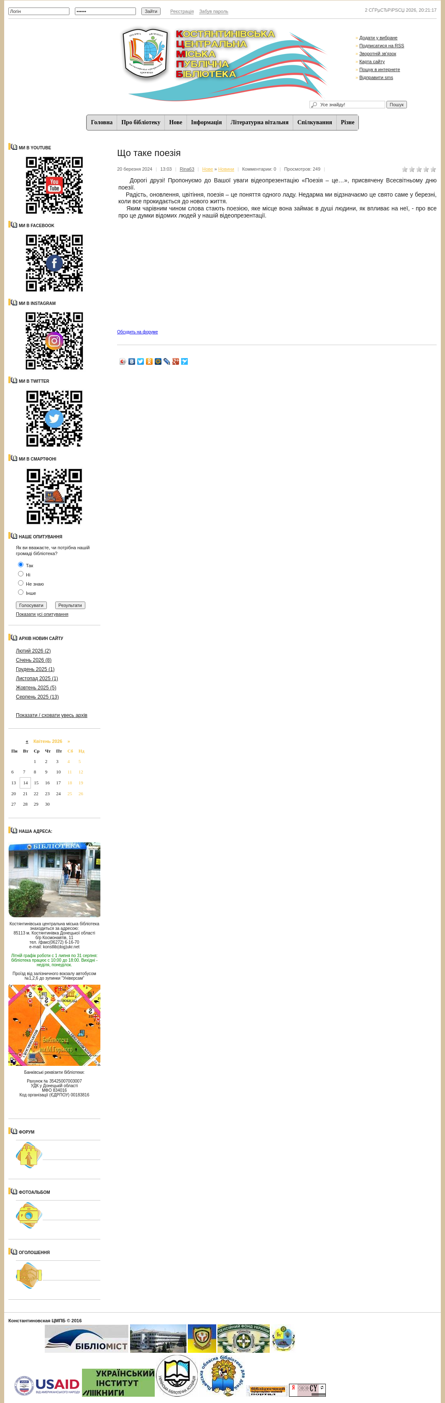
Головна (102, 122)
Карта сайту (372, 61)
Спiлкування (314, 122)
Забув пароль (213, 11)
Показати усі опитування (42, 614)
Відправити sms (376, 77)
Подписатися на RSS (381, 45)
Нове (175, 122)
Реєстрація (182, 11)
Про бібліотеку (140, 122)
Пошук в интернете (379, 69)
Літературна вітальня (260, 122)
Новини (226, 169)
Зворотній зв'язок (377, 53)
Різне (347, 122)
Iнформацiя (206, 122)
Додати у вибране (378, 37)
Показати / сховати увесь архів (51, 715)
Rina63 (187, 169)
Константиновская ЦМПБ (37, 1320)
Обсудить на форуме (137, 332)
